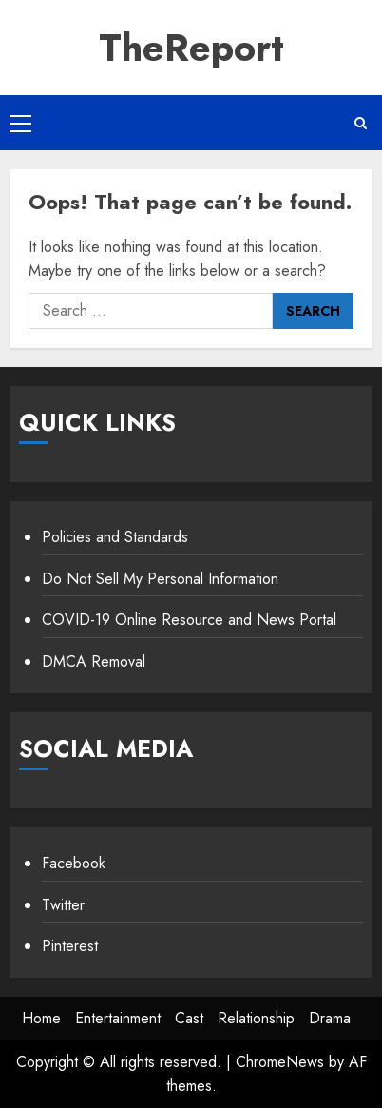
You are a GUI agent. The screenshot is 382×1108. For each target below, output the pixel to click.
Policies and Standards (115, 537)
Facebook (73, 863)
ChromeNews (280, 1062)
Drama (330, 1018)
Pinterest (70, 946)
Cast (189, 1018)
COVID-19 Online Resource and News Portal (189, 620)
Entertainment (118, 1018)
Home (41, 1018)
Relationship (256, 1018)
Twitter (63, 905)
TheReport (191, 47)
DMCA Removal (93, 661)
